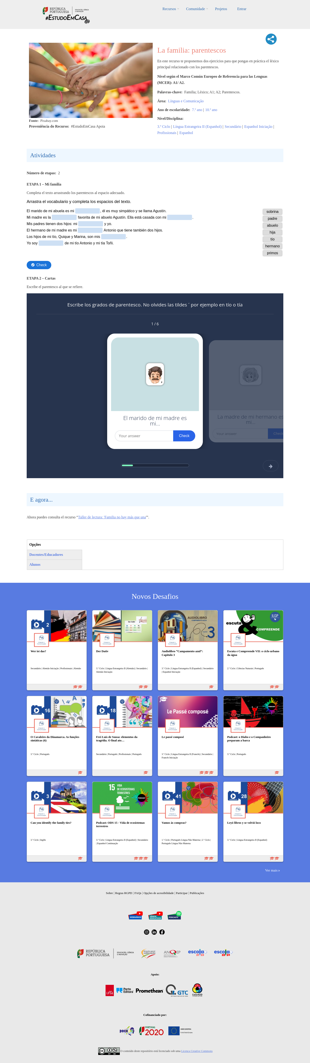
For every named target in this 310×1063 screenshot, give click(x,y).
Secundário (233, 127)
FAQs (138, 893)
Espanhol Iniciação (258, 127)
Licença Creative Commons (197, 1051)
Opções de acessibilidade (159, 893)
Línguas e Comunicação (186, 101)
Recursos (169, 9)
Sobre (109, 893)
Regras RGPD (123, 893)
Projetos (221, 9)
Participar (182, 893)
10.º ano (211, 110)
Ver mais (271, 870)
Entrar (241, 9)
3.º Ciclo (163, 127)
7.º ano (197, 110)
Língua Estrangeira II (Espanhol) (197, 127)
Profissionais (166, 133)
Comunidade (195, 9)
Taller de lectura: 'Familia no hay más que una (112, 517)
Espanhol (186, 133)
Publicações (197, 893)
